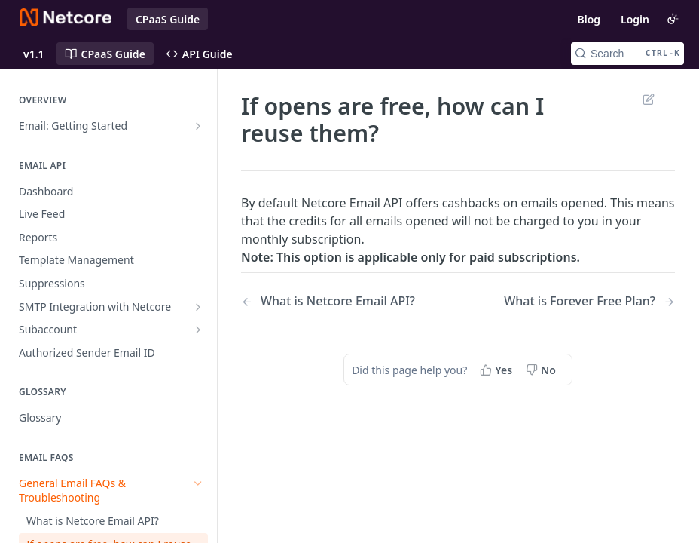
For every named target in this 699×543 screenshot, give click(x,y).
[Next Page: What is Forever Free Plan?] (589, 301)
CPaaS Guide (168, 19)
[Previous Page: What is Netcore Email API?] (334, 301)
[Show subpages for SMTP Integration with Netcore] (198, 307)
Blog (588, 19)
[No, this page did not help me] (542, 369)
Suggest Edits (648, 99)
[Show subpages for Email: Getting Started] (198, 126)
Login (635, 19)
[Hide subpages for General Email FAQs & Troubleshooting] (198, 483)
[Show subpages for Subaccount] (198, 330)
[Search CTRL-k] (627, 53)
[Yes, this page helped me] (497, 369)
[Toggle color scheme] (672, 19)
